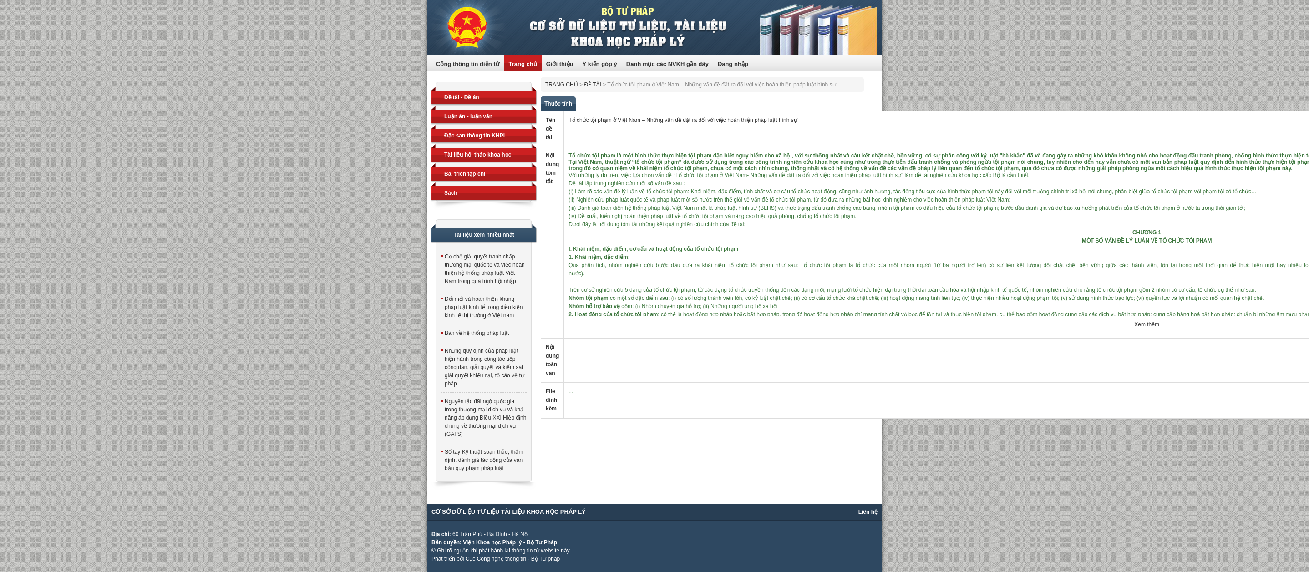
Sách (450, 193)
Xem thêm (1146, 324)
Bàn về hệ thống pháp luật (477, 333)
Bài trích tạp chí (464, 174)
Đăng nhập (733, 64)
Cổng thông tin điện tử (468, 64)
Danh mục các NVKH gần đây (667, 64)
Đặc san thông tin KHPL (475, 135)
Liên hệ (868, 512)
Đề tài (592, 84)
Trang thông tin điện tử (654, 27)
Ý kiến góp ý (599, 64)
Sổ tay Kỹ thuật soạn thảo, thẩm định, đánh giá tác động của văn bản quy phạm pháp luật (484, 460)
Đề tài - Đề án (461, 97)
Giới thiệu (559, 64)
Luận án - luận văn (468, 116)
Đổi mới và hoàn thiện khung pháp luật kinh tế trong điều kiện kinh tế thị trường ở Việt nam (484, 307)
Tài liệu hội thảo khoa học (477, 155)
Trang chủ (523, 64)
